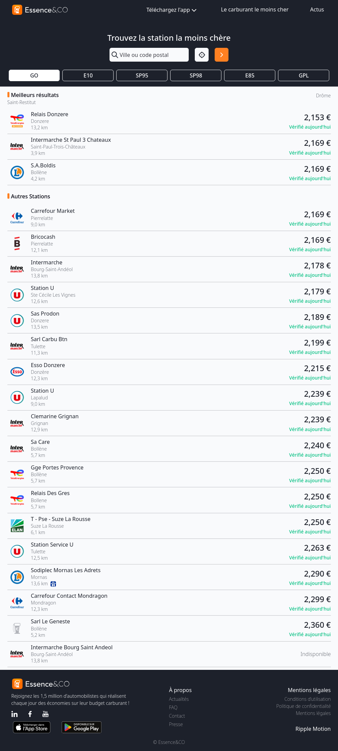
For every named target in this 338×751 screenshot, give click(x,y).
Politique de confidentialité (303, 706)
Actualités (179, 699)
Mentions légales (313, 713)
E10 (88, 75)
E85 (249, 75)
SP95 (142, 75)
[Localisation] (202, 55)
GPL (304, 75)
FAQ (173, 707)
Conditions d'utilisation (307, 699)
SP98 (196, 75)
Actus (317, 9)
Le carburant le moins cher (255, 9)
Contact (177, 716)
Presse (176, 724)
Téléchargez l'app (172, 10)
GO (34, 75)
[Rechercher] (221, 55)
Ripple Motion (313, 728)
